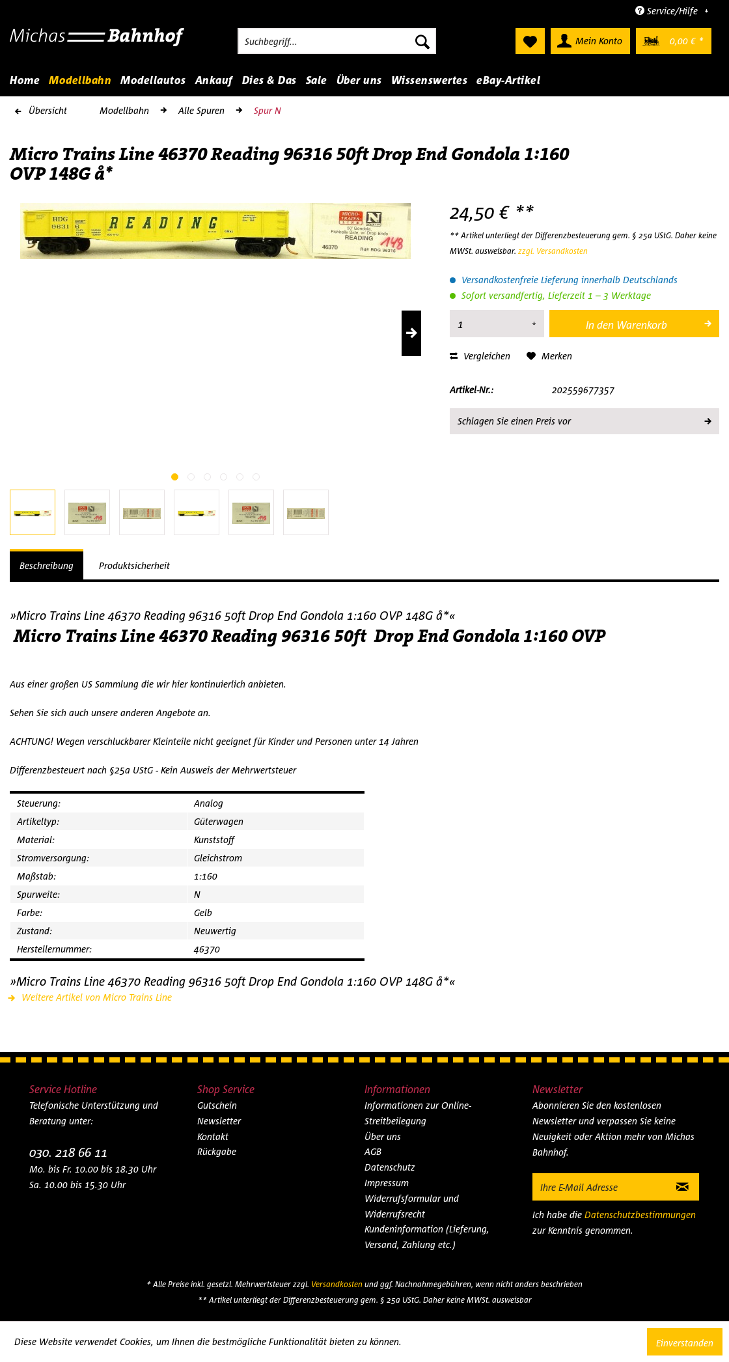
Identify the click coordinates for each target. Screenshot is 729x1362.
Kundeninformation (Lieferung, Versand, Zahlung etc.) (426, 1236)
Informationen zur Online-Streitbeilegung (417, 1113)
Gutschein (217, 1105)
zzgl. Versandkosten (553, 251)
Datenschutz (389, 1167)
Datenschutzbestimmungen (640, 1214)
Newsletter (219, 1120)
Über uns (382, 1136)
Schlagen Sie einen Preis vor (584, 418)
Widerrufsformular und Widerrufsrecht (411, 1206)
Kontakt (212, 1136)
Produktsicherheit (134, 565)
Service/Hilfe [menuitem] (667, 10)
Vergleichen (480, 355)
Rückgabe (216, 1151)
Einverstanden (684, 1342)
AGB (372, 1151)
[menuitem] (337, 41)
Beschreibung (47, 565)
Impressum (386, 1182)
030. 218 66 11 (68, 1152)
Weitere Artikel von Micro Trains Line (91, 997)
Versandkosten (337, 1284)
